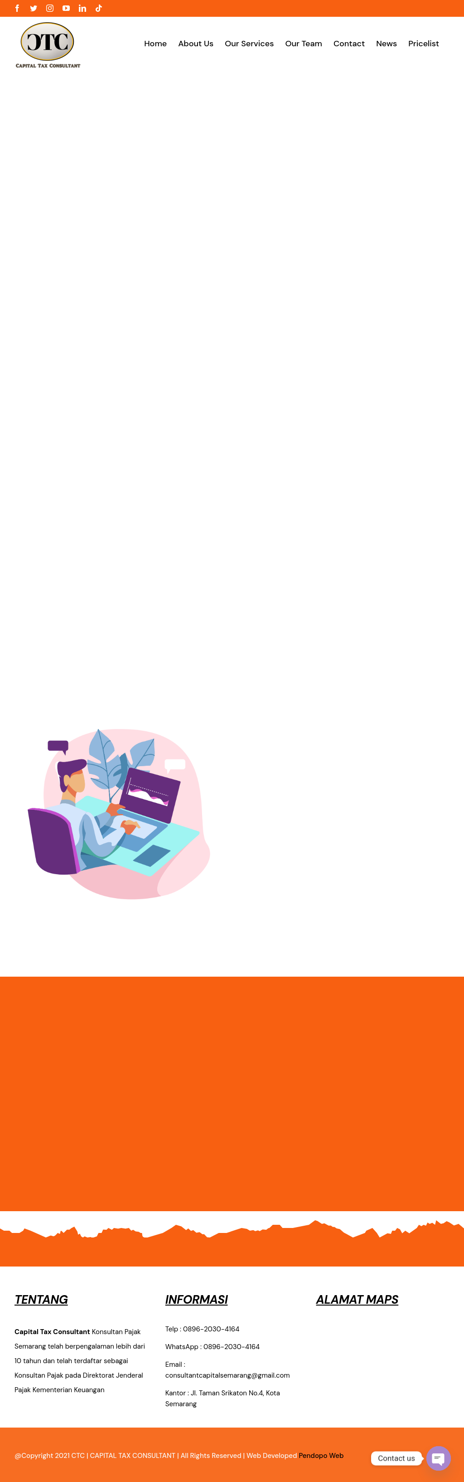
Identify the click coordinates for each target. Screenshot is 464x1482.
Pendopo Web (321, 1455)
